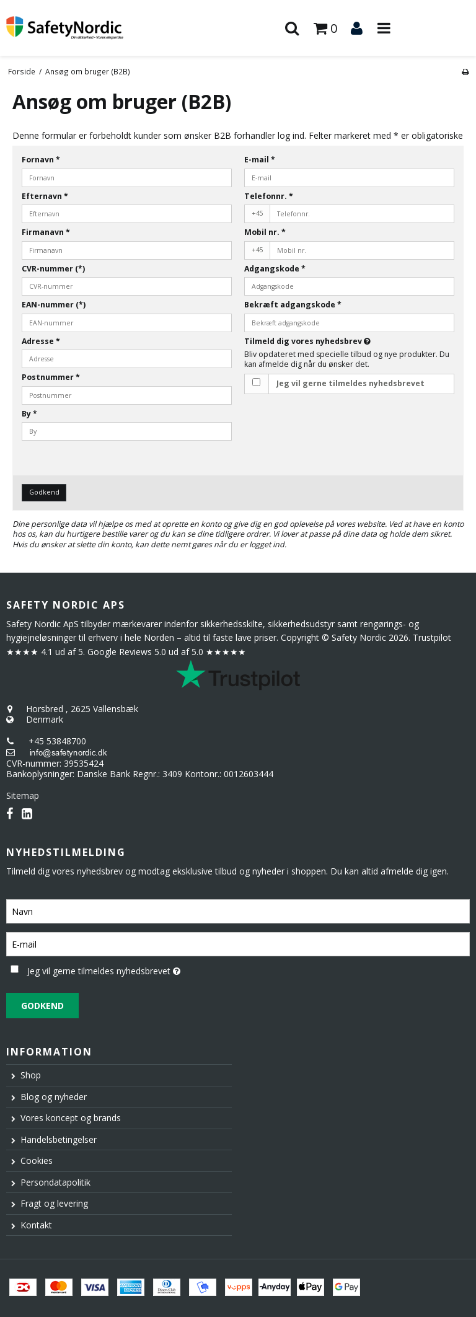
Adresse (41, 341)
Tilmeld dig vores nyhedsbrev (338, 341)
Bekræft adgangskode (293, 304)
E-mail (259, 159)
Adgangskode (275, 268)
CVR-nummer (53, 268)
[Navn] (238, 910)
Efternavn (45, 196)
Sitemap (22, 795)
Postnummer (51, 377)
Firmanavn (46, 232)
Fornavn (41, 159)
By (29, 413)
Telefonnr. (268, 196)
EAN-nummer (54, 304)
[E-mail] (238, 943)
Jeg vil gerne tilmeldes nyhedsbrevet (350, 383)
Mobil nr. (265, 232)
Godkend (44, 492)
